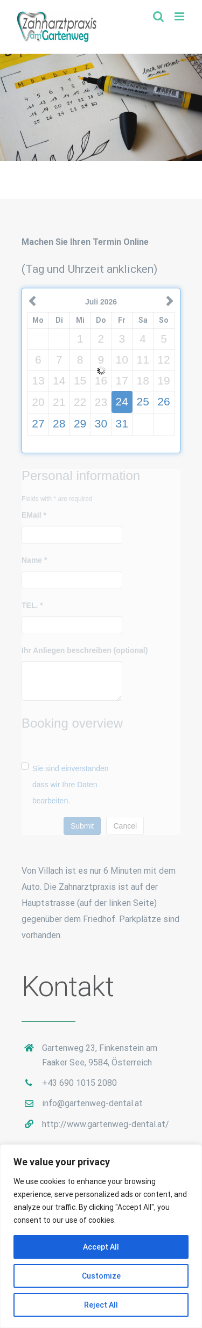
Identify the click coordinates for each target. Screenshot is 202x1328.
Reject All (101, 1305)
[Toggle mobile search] (158, 16)
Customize (101, 1276)
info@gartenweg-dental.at (92, 1103)
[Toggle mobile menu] (180, 16)
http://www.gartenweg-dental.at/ (105, 1124)
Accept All (101, 1247)
